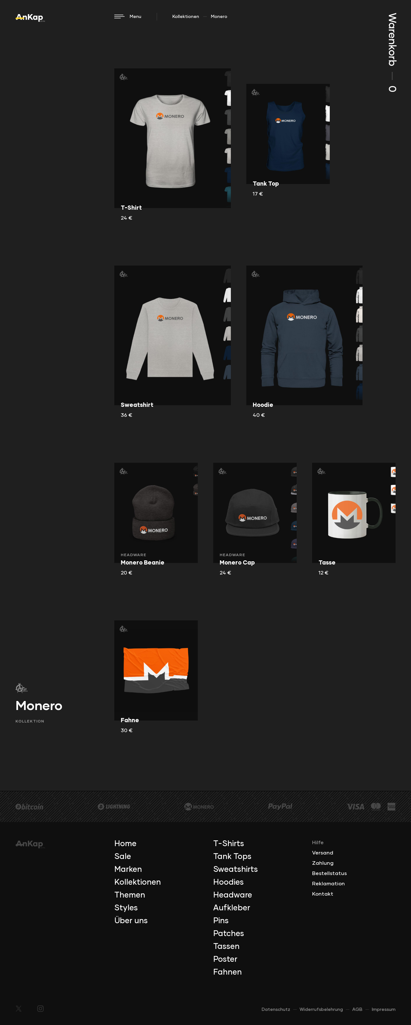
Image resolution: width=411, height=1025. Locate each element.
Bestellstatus (329, 873)
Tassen (226, 947)
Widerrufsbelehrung (321, 1009)
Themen (129, 895)
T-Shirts (228, 844)
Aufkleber (231, 908)
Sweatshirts (235, 869)
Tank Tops (232, 857)
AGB (357, 1009)
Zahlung (323, 863)
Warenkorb (392, 52)
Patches (228, 934)
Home (125, 844)
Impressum (384, 1009)
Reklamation (328, 883)
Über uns (131, 921)
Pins (221, 921)
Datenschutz (276, 1009)
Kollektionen (185, 16)
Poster (225, 959)
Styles (126, 908)
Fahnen (227, 972)
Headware (232, 895)
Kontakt (322, 894)
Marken (128, 869)
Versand (322, 852)
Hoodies (228, 882)
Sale (122, 857)
